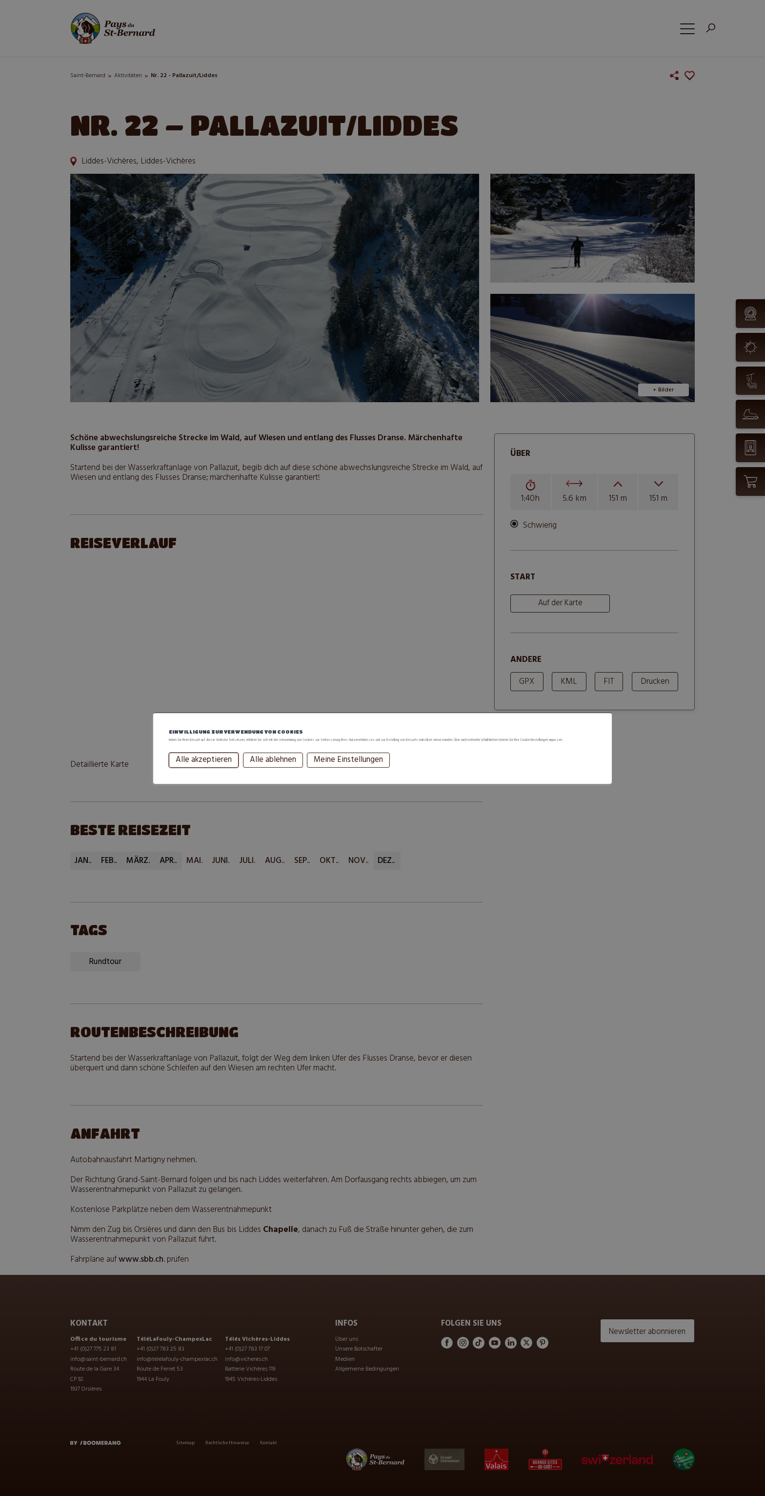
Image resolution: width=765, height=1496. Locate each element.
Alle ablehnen (273, 770)
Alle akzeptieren (204, 770)
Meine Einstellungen (348, 770)
